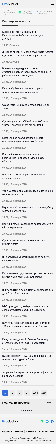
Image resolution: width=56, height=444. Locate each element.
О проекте (7, 431)
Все (49, 403)
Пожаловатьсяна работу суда (27, 12)
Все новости (26, 410)
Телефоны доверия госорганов (46, 12)
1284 (35, 393)
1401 (8, 10)
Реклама (19, 431)
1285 (44, 393)
